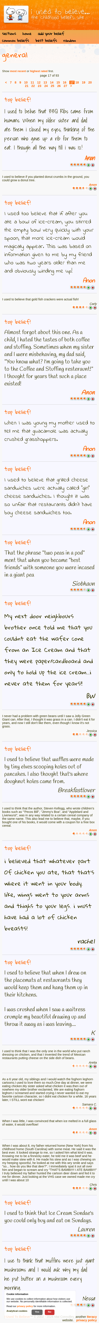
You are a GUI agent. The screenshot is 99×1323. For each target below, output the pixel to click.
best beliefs (46, 40)
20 (90, 82)
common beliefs (15, 40)
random (69, 40)
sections (9, 33)
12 (38, 82)
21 (26, 86)
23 (39, 86)
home (26, 33)
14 (51, 82)
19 (83, 82)
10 (26, 82)
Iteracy (92, 1316)
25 (52, 86)
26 (59, 86)
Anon (90, 158)
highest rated (39, 71)
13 (45, 82)
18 (77, 82)
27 (65, 86)
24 (46, 86)
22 (33, 86)
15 (58, 82)
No (49, 1311)
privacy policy (86, 1320)
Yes (37, 1311)
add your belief (51, 33)
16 (64, 82)
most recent (18, 71)
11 (32, 82)
